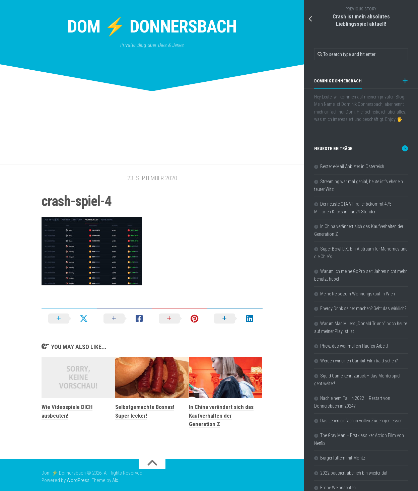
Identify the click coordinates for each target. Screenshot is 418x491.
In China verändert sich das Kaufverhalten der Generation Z (221, 415)
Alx (115, 480)
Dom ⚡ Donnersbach (152, 26)
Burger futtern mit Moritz (342, 458)
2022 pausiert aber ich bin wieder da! (353, 473)
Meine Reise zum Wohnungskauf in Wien (357, 293)
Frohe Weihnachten (338, 487)
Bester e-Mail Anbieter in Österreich (352, 166)
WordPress (78, 480)
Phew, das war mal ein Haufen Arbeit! (354, 346)
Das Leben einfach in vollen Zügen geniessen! (362, 420)
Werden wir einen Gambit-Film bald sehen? (359, 360)
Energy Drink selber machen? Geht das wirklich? (363, 308)
